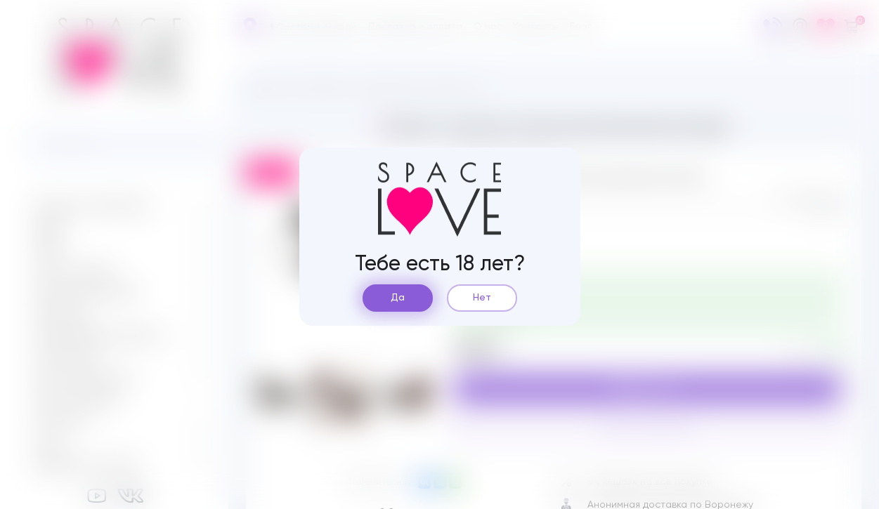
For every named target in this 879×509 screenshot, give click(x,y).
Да (398, 298)
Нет (482, 298)
